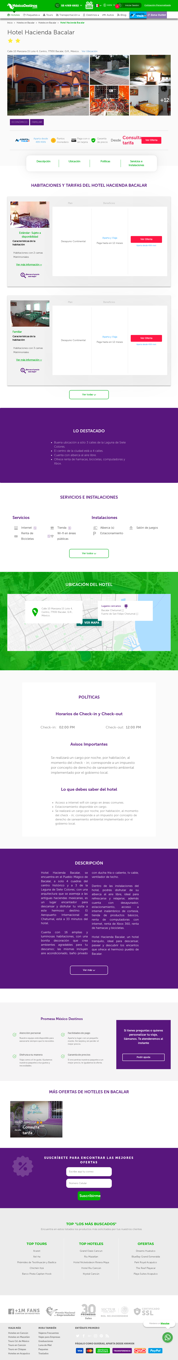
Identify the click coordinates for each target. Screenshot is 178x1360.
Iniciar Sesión (132, 5)
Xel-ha (36, 1255)
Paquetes (43, 1348)
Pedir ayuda (143, 1056)
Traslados (43, 1352)
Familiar (17, 331)
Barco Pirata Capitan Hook (36, 1272)
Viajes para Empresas (49, 1335)
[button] (69, 14)
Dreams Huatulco (145, 1249)
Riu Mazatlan (91, 1255)
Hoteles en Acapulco (19, 1352)
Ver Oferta (151, 140)
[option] (36, 1120)
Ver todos (89, 552)
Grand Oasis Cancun (91, 1249)
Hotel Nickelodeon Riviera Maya (91, 1261)
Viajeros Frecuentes (48, 1331)
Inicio (10, 23)
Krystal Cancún (91, 1272)
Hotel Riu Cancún (91, 1266)
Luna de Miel (45, 1344)
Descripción (43, 161)
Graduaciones (45, 1340)
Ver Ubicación (89, 51)
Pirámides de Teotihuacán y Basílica (36, 1261)
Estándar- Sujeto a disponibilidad (30, 234)
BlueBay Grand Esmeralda (146, 1255)
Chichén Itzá (37, 1266)
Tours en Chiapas (17, 1348)
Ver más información (29, 264)
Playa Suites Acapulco (146, 1272)
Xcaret (36, 1249)
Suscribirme (89, 1194)
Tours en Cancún (17, 1344)
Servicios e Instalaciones (136, 163)
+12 (164, 100)
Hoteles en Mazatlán (19, 1335)
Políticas (105, 161)
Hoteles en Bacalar (25, 23)
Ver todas (89, 393)
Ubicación (74, 161)
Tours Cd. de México (18, 1340)
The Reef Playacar (146, 1266)
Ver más (89, 968)
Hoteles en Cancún (18, 1331)
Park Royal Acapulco (145, 1261)
